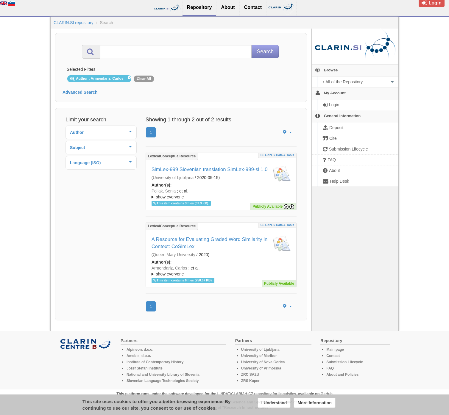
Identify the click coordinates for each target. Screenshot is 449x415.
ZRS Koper (250, 381)
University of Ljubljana (173, 177)
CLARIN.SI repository (73, 22)
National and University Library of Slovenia (163, 374)
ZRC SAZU (250, 374)
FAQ (330, 368)
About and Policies (342, 374)
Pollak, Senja (164, 191)
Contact (333, 356)
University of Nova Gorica (263, 362)
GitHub (327, 394)
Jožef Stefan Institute (145, 368)
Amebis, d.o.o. (139, 356)
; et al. (221, 194)
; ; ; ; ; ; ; (221, 271)
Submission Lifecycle (344, 362)
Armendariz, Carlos (169, 268)
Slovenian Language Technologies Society (163, 381)
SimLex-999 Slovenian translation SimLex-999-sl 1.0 (210, 169)
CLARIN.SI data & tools (277, 155)
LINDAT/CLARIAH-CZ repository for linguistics (256, 394)
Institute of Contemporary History (155, 362)
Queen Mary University (174, 254)
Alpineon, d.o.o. (140, 349)
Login (432, 2)
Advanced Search (80, 92)
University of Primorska (261, 368)
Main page (335, 349)
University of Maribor (259, 356)
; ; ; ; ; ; (221, 194)
